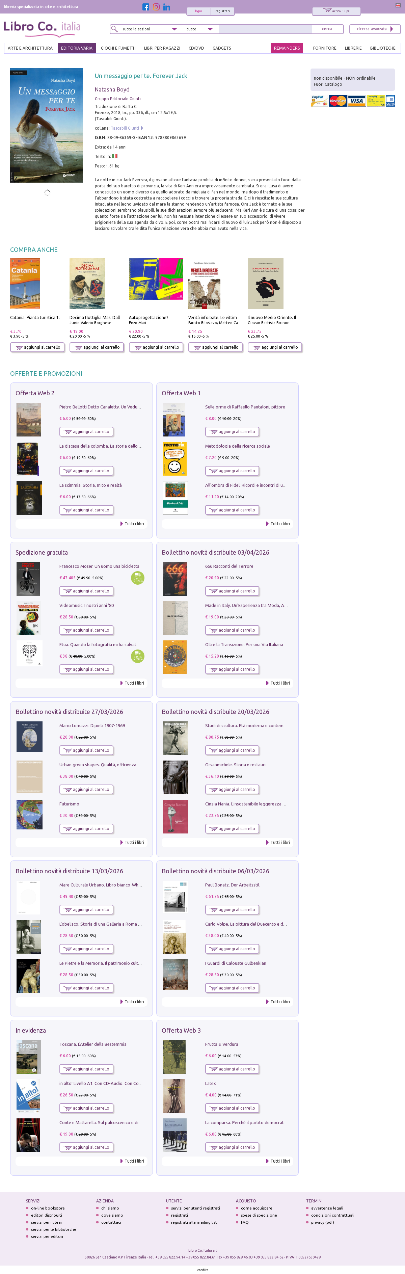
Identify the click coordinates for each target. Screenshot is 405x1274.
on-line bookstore (48, 1208)
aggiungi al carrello (37, 347)
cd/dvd (196, 48)
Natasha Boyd (112, 89)
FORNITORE (324, 48)
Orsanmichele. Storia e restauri (235, 764)
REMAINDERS (287, 48)
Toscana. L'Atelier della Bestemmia (93, 1044)
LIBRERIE (353, 48)
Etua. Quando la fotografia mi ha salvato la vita (105, 644)
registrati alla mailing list (194, 1222)
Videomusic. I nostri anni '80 (86, 605)
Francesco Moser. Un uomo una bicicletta (99, 566)
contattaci (111, 1222)
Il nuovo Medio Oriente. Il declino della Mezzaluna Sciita (301, 317)
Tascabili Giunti (125, 128)
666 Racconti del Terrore (229, 566)
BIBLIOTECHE (383, 48)
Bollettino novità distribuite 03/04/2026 (215, 552)
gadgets (222, 48)
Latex (210, 1083)
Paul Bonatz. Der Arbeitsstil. (232, 884)
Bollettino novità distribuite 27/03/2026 (69, 711)
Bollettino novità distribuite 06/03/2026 (215, 871)
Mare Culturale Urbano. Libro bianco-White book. (107, 884)
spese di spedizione (259, 1215)
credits (202, 1270)
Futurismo (69, 803)
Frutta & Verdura (221, 1044)
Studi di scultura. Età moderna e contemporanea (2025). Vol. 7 (265, 725)
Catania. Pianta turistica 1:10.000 (41, 317)
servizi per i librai (46, 1222)
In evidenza (31, 1030)
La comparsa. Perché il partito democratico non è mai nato (262, 1122)
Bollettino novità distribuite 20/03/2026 (215, 711)
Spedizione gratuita (42, 552)
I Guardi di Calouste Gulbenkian (235, 963)
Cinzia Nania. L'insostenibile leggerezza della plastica (256, 803)
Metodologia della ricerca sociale (237, 446)
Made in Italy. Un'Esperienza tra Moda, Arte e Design (256, 605)
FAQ (245, 1222)
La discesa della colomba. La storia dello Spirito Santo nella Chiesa (124, 446)
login (198, 11)
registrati (222, 11)
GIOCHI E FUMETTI (118, 48)
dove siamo (112, 1215)
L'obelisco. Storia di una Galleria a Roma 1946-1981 (109, 924)
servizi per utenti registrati (195, 1208)
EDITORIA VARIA (76, 48)
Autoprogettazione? (148, 317)
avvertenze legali (327, 1208)
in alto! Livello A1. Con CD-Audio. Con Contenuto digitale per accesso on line (133, 1083)
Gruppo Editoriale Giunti (118, 99)
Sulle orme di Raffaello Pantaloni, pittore (245, 406)
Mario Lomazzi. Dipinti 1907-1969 (92, 725)
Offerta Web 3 (181, 1030)
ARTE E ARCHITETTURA (30, 48)
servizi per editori (47, 1236)
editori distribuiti (46, 1215)
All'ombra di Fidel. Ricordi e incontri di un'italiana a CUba (260, 485)
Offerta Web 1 (181, 393)
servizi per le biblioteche (53, 1229)
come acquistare (256, 1208)
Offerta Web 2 (35, 393)
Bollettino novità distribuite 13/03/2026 (69, 871)
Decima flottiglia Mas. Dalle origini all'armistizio (115, 317)
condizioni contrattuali (332, 1215)
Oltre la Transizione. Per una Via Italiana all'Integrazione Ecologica (269, 644)
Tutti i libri (134, 524)
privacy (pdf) (322, 1222)
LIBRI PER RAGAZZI (162, 48)
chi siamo (110, 1208)
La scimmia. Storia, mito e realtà (90, 485)
